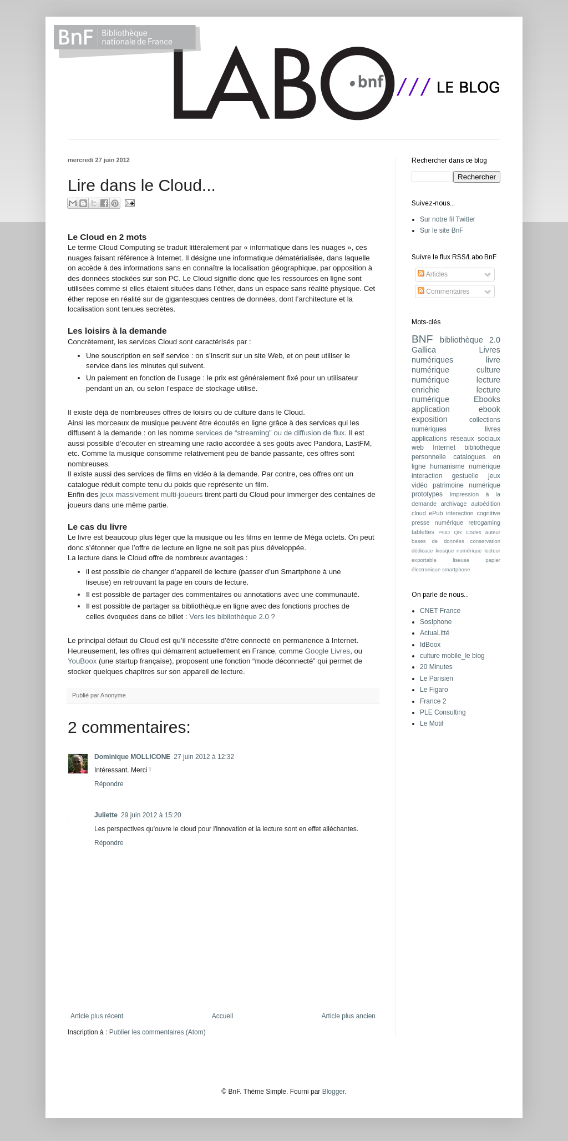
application (431, 409)
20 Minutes (436, 667)
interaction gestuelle (445, 476)
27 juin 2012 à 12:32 (204, 757)
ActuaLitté (434, 633)
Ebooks (487, 399)
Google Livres (327, 651)
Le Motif (432, 723)
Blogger (333, 1091)
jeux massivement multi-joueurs (151, 494)
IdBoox (430, 645)
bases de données (438, 541)
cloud (419, 513)
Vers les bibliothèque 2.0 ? (232, 616)
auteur (492, 532)
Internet (444, 447)
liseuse (461, 560)
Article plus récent (96, 1016)
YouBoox (82, 661)
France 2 (433, 701)
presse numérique (437, 522)
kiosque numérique (458, 550)
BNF (422, 339)
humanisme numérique (465, 466)
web (418, 447)
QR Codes (467, 532)
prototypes (427, 494)
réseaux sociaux (475, 439)
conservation (485, 541)
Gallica (424, 349)
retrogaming (484, 522)
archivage (454, 503)
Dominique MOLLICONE (132, 757)
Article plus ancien (349, 1016)
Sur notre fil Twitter (447, 219)
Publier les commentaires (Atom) (157, 1032)
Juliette (106, 815)
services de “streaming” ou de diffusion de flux (270, 433)
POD (444, 532)
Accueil (223, 1016)
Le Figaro (434, 689)
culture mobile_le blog (452, 656)
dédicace (422, 550)
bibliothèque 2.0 (470, 339)
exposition (430, 419)
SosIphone (436, 622)
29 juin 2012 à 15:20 (151, 815)
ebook (489, 409)
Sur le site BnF (442, 230)
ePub (436, 513)
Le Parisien (436, 678)
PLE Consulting (443, 712)
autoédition (485, 503)
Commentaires (443, 291)
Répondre (109, 784)
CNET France (440, 611)
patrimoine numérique (466, 485)
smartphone (456, 569)
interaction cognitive (473, 513)
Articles (433, 274)
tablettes (423, 532)
